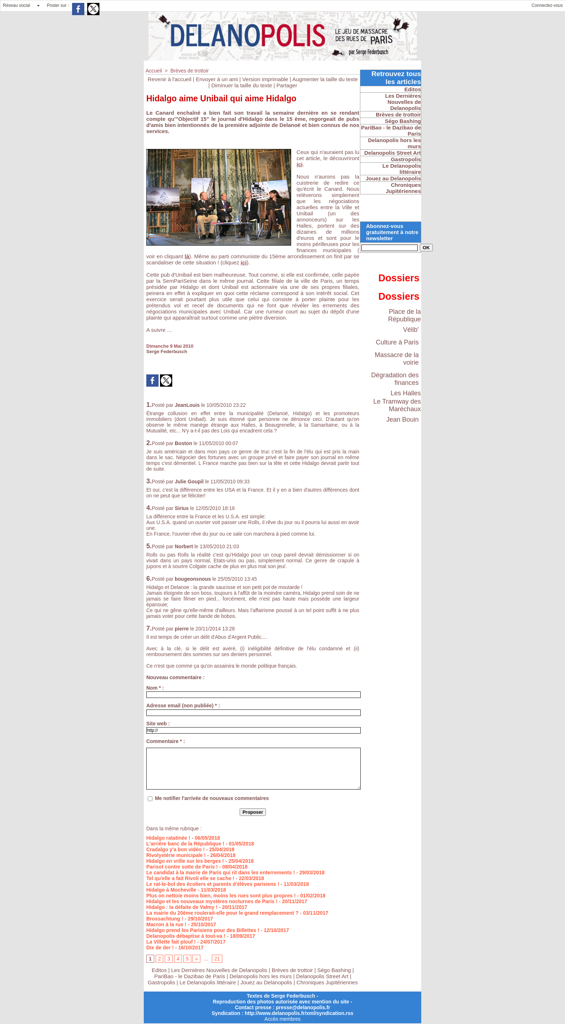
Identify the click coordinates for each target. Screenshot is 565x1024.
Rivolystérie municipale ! (176, 855)
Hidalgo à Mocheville (171, 890)
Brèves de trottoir (189, 71)
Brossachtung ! (164, 919)
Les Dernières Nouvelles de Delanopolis (220, 970)
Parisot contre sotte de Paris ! (182, 867)
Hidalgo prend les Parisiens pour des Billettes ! (202, 930)
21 (217, 959)
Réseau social (16, 5)
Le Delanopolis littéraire (207, 982)
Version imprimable (265, 79)
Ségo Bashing (335, 970)
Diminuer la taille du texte (241, 85)
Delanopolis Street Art (322, 976)
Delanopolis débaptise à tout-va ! (185, 936)
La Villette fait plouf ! (171, 942)
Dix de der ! (160, 947)
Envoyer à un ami (217, 79)
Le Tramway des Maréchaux (397, 405)
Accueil (154, 71)
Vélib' (411, 329)
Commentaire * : (165, 741)
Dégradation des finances (395, 379)
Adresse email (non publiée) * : (183, 705)
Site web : (158, 723)
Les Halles (406, 393)
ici (300, 164)
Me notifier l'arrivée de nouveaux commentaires (212, 798)
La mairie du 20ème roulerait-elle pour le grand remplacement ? (222, 913)
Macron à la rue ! (166, 924)
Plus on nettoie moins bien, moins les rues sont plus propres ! (221, 895)
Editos (159, 970)
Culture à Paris (397, 342)
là (186, 256)
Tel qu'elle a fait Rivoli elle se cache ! (190, 878)
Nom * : (155, 688)
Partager (286, 85)
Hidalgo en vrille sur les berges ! (185, 861)
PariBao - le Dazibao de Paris (189, 976)
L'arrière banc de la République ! (185, 844)
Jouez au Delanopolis (266, 982)
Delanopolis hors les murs (261, 976)
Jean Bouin (402, 419)
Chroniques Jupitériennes (327, 982)
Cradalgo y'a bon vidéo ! (175, 849)
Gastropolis (161, 982)
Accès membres (282, 1019)
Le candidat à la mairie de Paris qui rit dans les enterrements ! (220, 872)
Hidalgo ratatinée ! (168, 838)
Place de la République (404, 315)
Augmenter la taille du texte (325, 79)
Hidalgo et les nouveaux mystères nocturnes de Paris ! (211, 901)
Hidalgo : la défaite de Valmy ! (182, 907)
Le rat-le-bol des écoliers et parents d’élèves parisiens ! (212, 884)
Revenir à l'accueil (169, 79)
